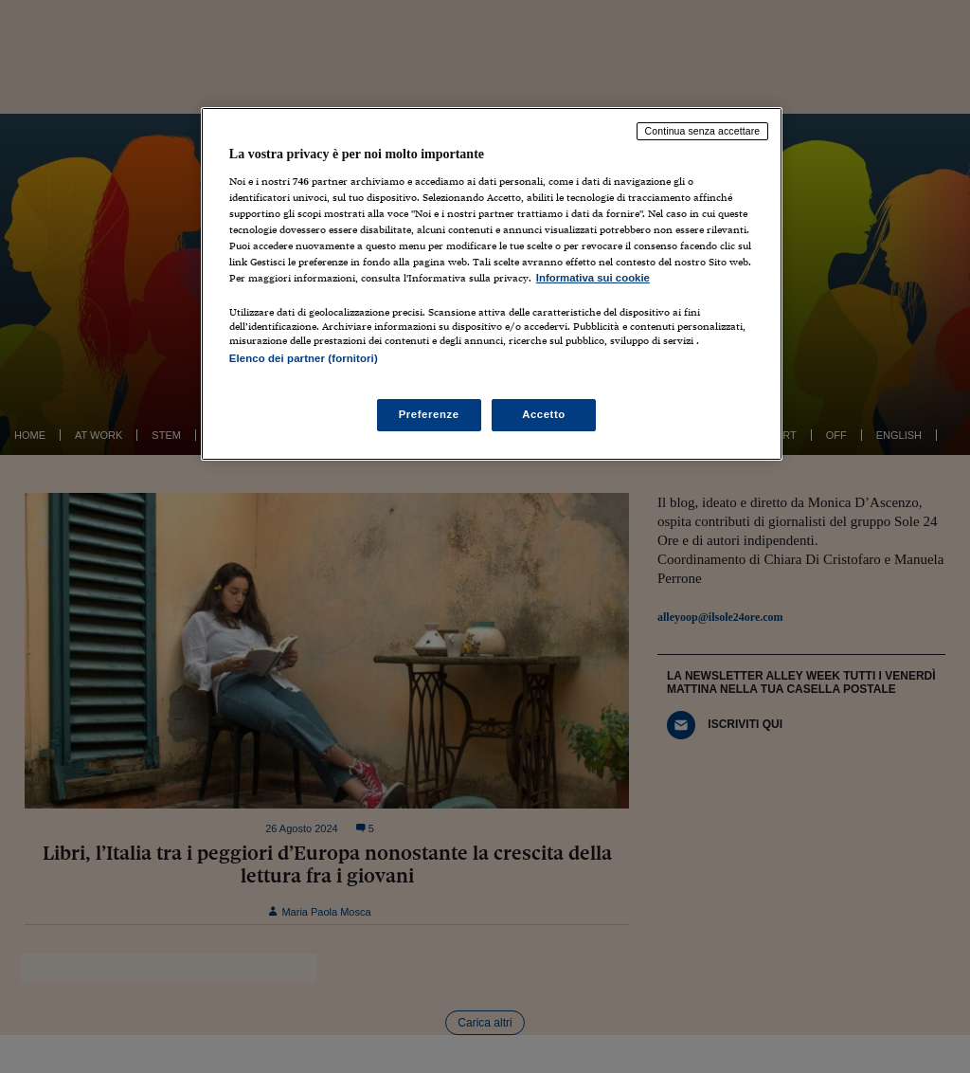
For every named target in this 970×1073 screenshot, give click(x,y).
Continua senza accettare (703, 130)
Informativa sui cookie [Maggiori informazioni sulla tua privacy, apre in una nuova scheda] (593, 277)
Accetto (544, 414)
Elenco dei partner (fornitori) (303, 358)
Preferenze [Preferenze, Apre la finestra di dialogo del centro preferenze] (429, 414)
